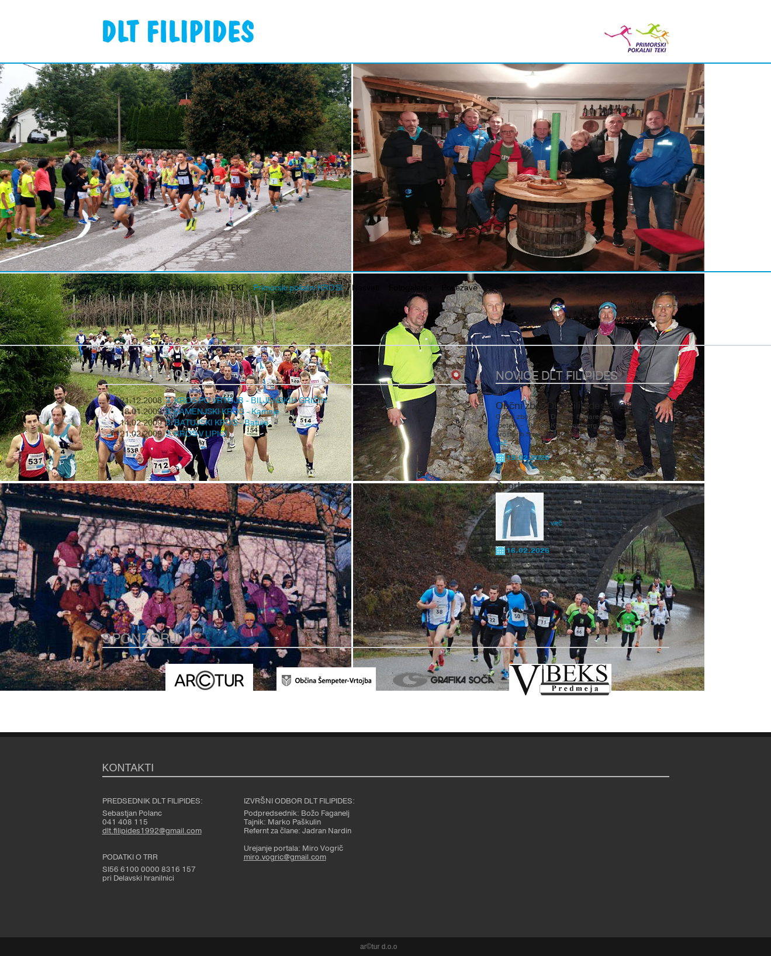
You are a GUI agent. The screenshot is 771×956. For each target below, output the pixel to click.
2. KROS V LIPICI (196, 434)
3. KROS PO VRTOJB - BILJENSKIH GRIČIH (246, 401)
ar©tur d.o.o (378, 947)
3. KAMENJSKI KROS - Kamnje (222, 412)
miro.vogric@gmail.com (285, 857)
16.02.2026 (527, 550)
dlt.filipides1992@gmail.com (152, 831)
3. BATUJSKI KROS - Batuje (216, 423)
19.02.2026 (527, 457)
